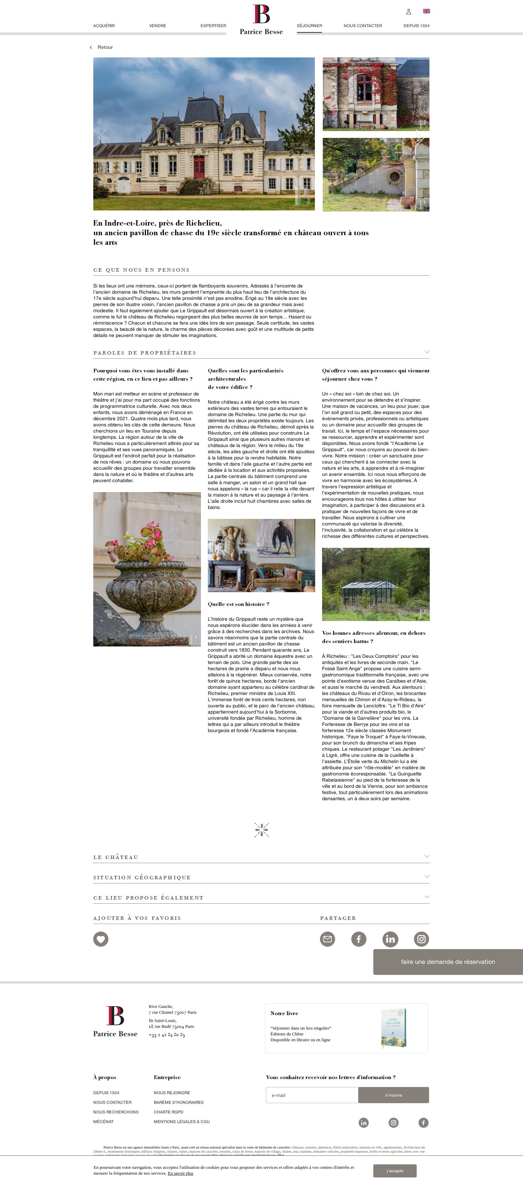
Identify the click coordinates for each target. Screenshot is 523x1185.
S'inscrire (393, 1095)
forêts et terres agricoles (386, 1151)
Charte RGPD (168, 1112)
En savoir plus (180, 1173)
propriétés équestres (354, 1151)
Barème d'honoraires (179, 1102)
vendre (157, 25)
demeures (324, 1147)
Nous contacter (363, 25)
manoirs (311, 1147)
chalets (286, 1151)
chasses (172, 1151)
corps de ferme (242, 1151)
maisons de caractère (203, 1151)
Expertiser (213, 25)
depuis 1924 (417, 25)
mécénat (103, 1121)
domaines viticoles (326, 1151)
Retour (100, 47)
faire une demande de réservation (448, 961)
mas (296, 1151)
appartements (393, 1147)
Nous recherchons (116, 1112)
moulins (225, 1151)
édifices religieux (153, 1151)
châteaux (297, 1147)
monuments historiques (124, 1151)
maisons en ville (371, 1147)
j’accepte (395, 1170)
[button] (261, 853)
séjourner (309, 25)
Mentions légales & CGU (182, 1121)
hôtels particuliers (345, 1147)
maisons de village (267, 1151)
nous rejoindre (172, 1092)
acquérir (104, 25)
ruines (183, 1151)
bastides (305, 1151)
